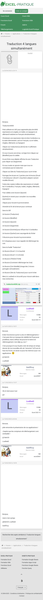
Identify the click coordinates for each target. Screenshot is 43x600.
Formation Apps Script (29, 562)
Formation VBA (5, 562)
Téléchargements (7, 29)
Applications (16, 34)
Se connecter (7, 11)
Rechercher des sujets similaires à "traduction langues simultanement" (21, 537)
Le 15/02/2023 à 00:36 (9, 419)
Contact (21, 596)
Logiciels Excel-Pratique (30, 29)
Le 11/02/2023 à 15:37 (9, 382)
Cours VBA (26, 16)
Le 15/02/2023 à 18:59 (9, 463)
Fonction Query (27, 568)
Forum (3, 25)
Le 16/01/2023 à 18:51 (9, 326)
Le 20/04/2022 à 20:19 (9, 70)
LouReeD (30, 308)
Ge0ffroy (30, 367)
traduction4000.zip (13, 284)
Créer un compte (21, 11)
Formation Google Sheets (30, 559)
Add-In (24, 25)
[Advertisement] (21, 95)
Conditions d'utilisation (17, 593)
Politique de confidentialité (34, 593)
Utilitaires (4, 568)
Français (20, 587)
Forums (7, 34)
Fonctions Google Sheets (30, 565)
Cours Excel (5, 16)
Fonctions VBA (27, 20)
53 (39, 317)
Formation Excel (6, 559)
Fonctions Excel (6, 20)
